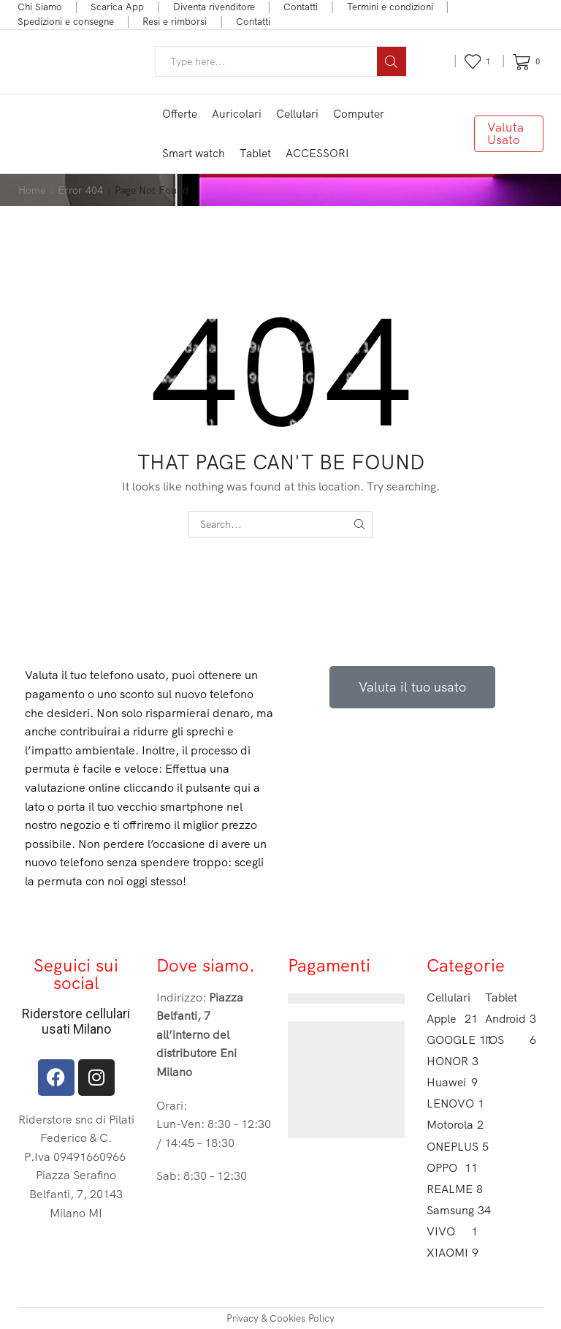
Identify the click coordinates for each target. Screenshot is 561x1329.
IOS (510, 1040)
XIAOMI (452, 1253)
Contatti (300, 6)
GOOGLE (452, 1040)
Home (31, 190)
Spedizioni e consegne (66, 21)
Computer (358, 114)
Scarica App (117, 6)
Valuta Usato (505, 133)
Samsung (452, 1210)
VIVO (452, 1231)
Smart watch (193, 153)
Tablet (255, 153)
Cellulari (297, 114)
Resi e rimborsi (174, 21)
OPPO (452, 1168)
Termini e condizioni (390, 6)
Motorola (452, 1125)
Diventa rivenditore (214, 6)
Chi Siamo (40, 6)
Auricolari (237, 114)
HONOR (452, 1061)
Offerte (179, 114)
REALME (452, 1189)
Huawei (452, 1082)
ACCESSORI (317, 153)
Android (510, 1019)
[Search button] (391, 61)
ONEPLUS (452, 1147)
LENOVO (452, 1103)
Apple (452, 1019)
